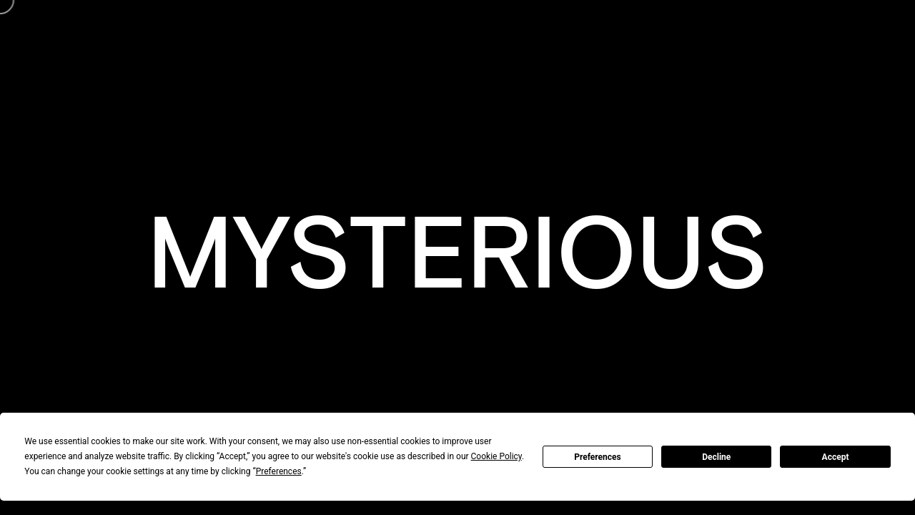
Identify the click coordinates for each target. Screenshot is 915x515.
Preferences (597, 457)
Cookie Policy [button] (496, 456)
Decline (716, 457)
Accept (835, 457)
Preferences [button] (279, 471)
